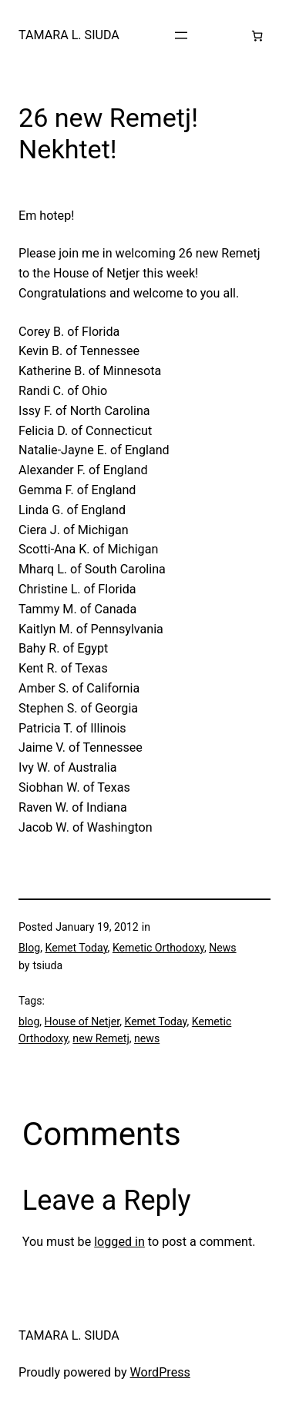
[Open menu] (181, 35)
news (147, 1038)
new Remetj (100, 1038)
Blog (29, 948)
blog (28, 1021)
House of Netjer (82, 1021)
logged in (119, 1241)
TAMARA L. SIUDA (68, 35)
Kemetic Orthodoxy (158, 948)
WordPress (160, 1372)
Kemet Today (76, 948)
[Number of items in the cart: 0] (257, 35)
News (222, 948)
